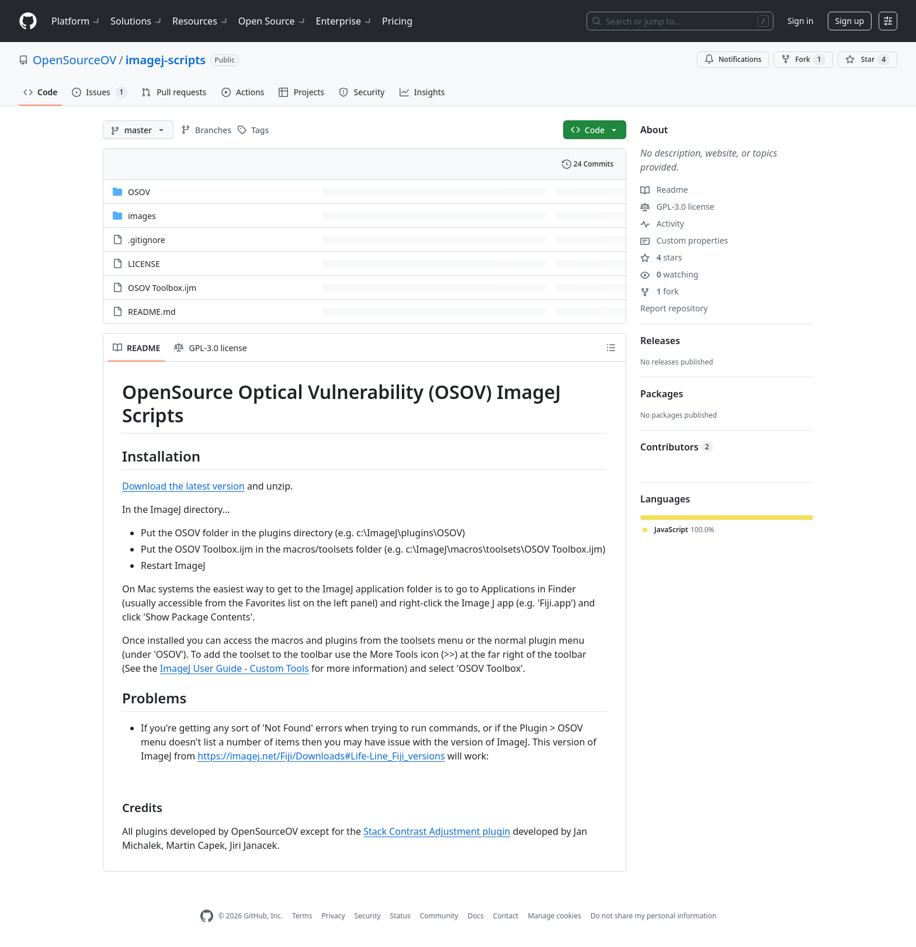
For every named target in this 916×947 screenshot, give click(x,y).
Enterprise (344, 21)
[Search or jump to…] (680, 21)
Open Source (272, 21)
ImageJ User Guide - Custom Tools (234, 668)
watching (669, 274)
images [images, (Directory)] (142, 215)
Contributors (676, 446)
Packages (661, 393)
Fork (803, 59)
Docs (475, 916)
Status (400, 916)
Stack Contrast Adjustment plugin (436, 831)
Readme (664, 189)
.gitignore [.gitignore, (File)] (146, 239)
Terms (302, 916)
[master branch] (138, 129)
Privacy (333, 916)
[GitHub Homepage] (207, 916)
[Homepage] (28, 21)
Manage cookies (554, 916)
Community (439, 916)
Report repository (673, 308)
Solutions (136, 21)
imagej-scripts (166, 60)
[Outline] (611, 347)
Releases (660, 340)
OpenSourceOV (74, 60)
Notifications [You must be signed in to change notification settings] (733, 59)
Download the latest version (183, 486)
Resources (200, 21)
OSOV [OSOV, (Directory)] (139, 191)
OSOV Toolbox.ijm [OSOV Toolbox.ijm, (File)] (162, 287)
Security (368, 916)
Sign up (849, 20)
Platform (76, 21)
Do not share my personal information (654, 916)
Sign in (800, 20)
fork (659, 291)
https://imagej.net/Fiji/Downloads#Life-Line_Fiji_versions (321, 756)
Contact (505, 916)
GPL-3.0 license (677, 206)
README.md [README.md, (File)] (152, 311)
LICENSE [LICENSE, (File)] (144, 263)
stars (661, 257)
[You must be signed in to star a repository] (867, 59)
